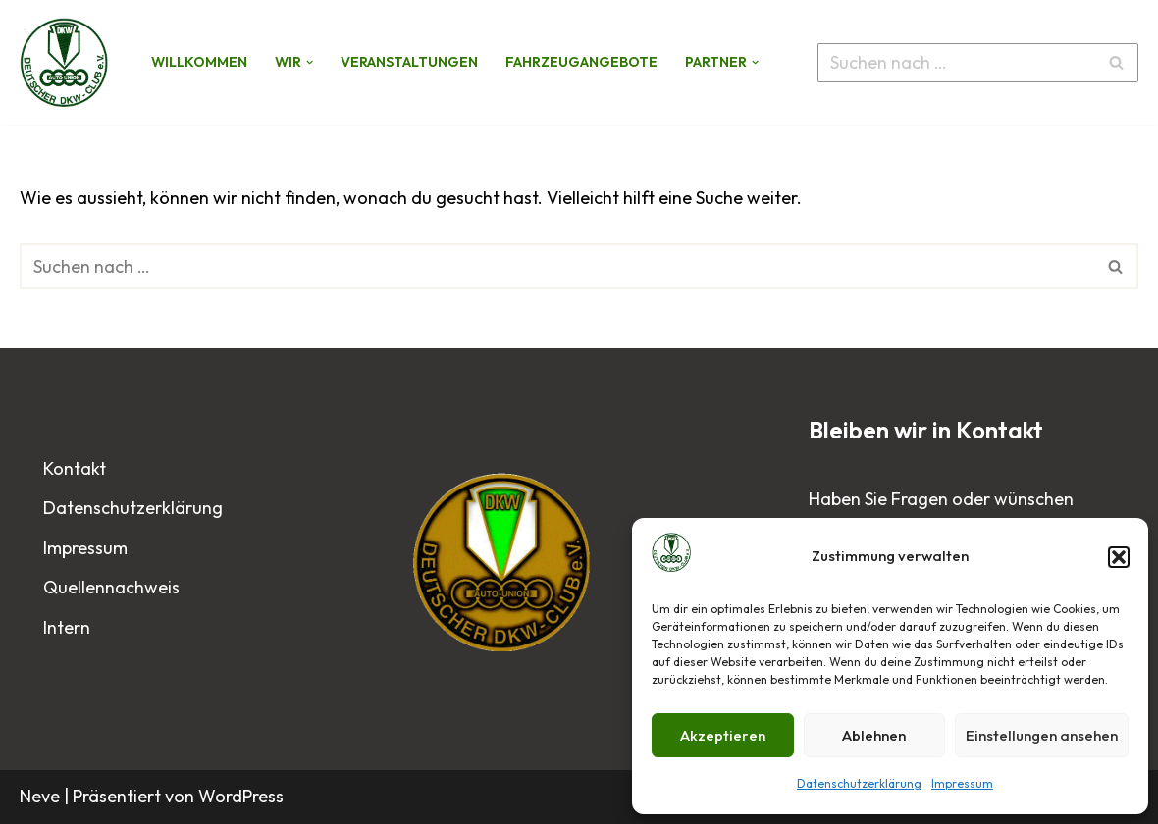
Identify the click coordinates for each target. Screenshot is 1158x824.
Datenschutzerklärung (859, 783)
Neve (40, 796)
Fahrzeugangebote (581, 62)
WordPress (241, 796)
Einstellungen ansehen (1042, 735)
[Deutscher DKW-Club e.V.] (69, 62)
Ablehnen (874, 735)
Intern (66, 627)
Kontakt (74, 468)
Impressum (962, 783)
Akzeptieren (722, 735)
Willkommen (199, 62)
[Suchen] (955, 62)
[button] (1119, 557)
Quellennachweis (111, 587)
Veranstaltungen (409, 62)
